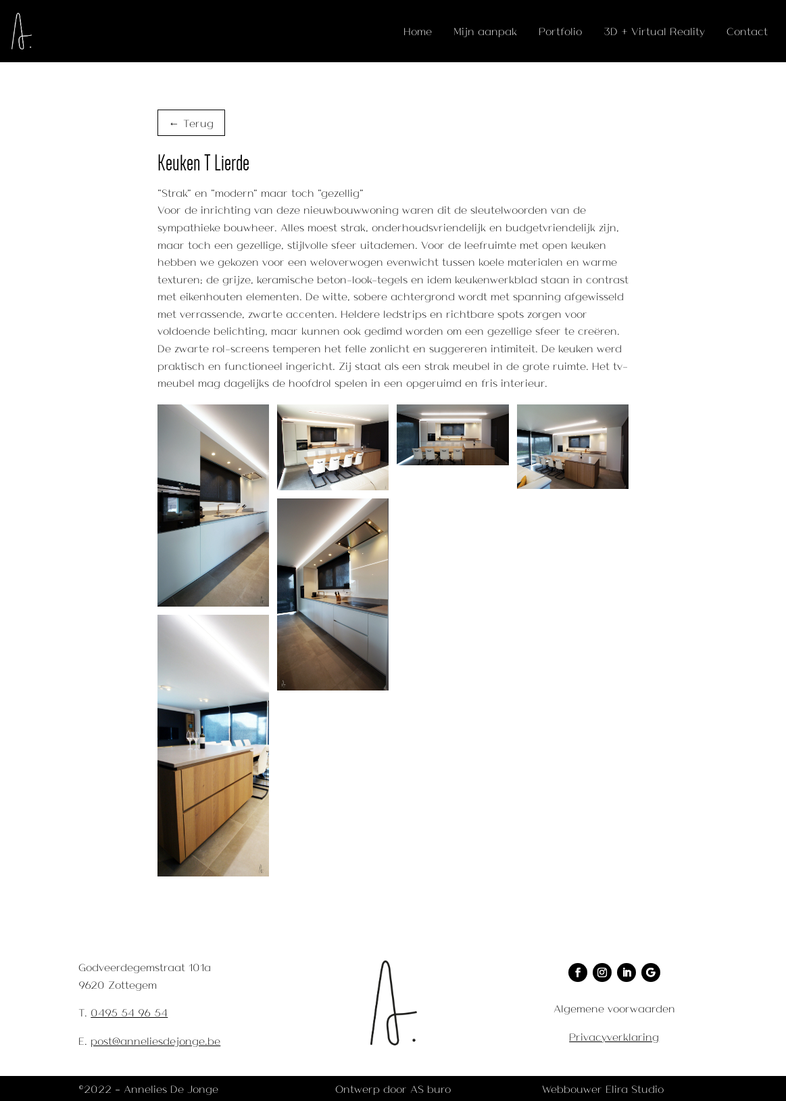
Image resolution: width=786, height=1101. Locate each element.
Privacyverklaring (614, 1036)
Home (417, 30)
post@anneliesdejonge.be (155, 1040)
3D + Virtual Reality (654, 30)
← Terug (191, 122)
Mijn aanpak (485, 30)
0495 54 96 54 (129, 1012)
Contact (747, 30)
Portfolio (560, 30)
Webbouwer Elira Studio (603, 1088)
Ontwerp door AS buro (393, 1088)
